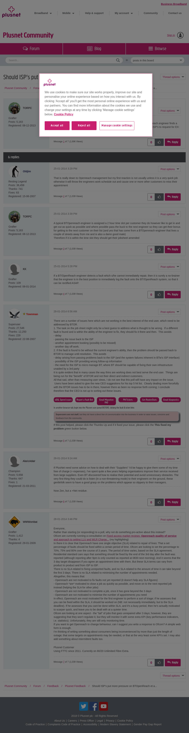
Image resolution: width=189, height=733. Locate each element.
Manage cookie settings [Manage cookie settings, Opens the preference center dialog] (117, 125)
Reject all (84, 125)
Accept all (57, 125)
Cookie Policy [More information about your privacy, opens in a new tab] (63, 114)
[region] (95, 105)
